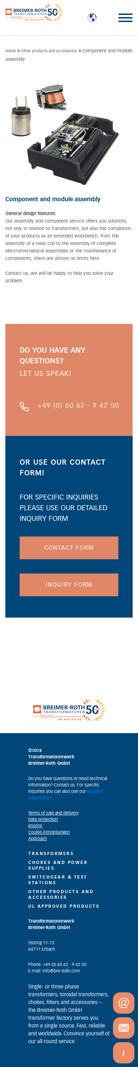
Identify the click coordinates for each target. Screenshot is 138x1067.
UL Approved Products (63, 906)
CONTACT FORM (69, 548)
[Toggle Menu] (125, 18)
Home (10, 51)
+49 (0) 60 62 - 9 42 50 (78, 405)
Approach (37, 839)
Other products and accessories (49, 51)
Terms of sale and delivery (53, 813)
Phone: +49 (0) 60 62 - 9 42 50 (57, 964)
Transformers (51, 854)
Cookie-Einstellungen (49, 832)
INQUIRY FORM (69, 585)
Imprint (35, 826)
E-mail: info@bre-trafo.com (54, 971)
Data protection (43, 819)
